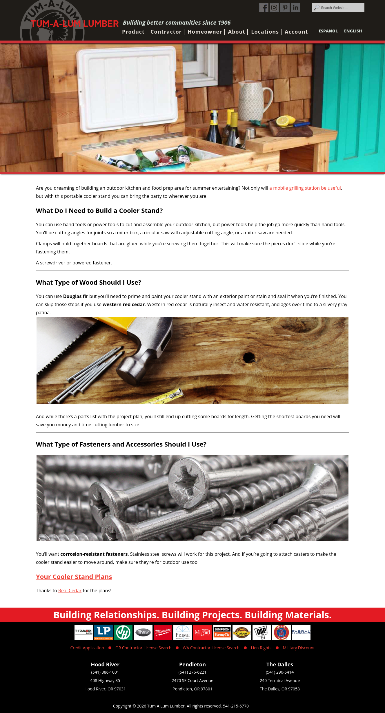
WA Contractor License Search (211, 647)
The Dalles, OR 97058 (280, 689)
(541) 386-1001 (105, 672)
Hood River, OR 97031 (105, 689)
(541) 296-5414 (280, 672)
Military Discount (299, 647)
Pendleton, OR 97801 (192, 689)
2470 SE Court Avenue (192, 680)
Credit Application (87, 647)
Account (296, 31)
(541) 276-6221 (192, 672)
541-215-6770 (236, 706)
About (237, 31)
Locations (265, 31)
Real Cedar (69, 590)
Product (133, 31)
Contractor (166, 31)
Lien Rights (261, 647)
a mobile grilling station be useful (305, 188)
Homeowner (205, 31)
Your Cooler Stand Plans (74, 576)
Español (328, 31)
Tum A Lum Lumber (166, 706)
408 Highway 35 (105, 680)
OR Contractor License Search (143, 647)
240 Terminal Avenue (280, 680)
